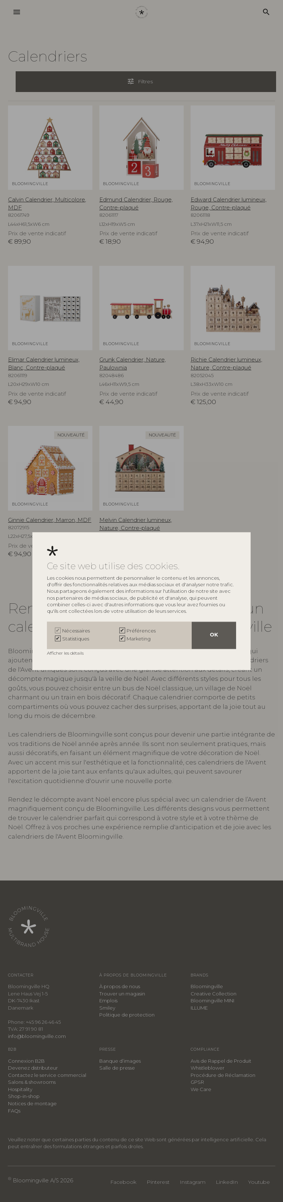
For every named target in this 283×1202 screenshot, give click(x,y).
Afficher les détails (66, 653)
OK (214, 635)
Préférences (141, 631)
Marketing (139, 639)
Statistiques (75, 639)
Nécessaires (76, 631)
